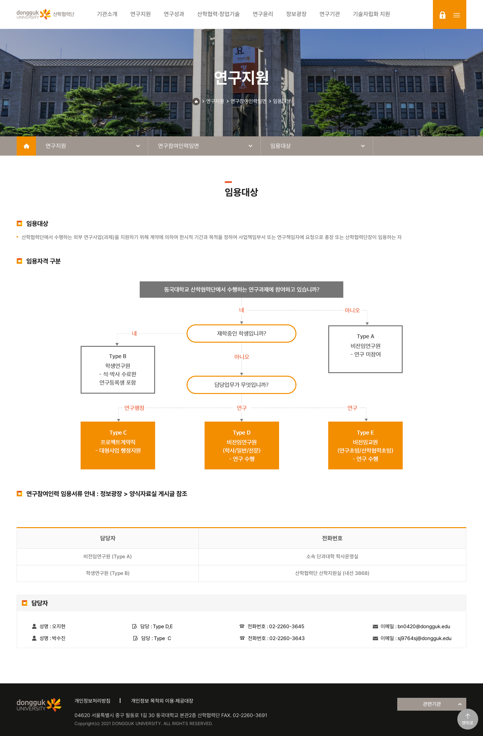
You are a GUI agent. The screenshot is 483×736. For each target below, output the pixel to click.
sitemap (456, 15)
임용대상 (282, 101)
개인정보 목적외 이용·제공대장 (162, 701)
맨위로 (467, 722)
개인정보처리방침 (92, 701)
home (26, 146)
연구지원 (215, 101)
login (442, 15)
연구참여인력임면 (249, 101)
